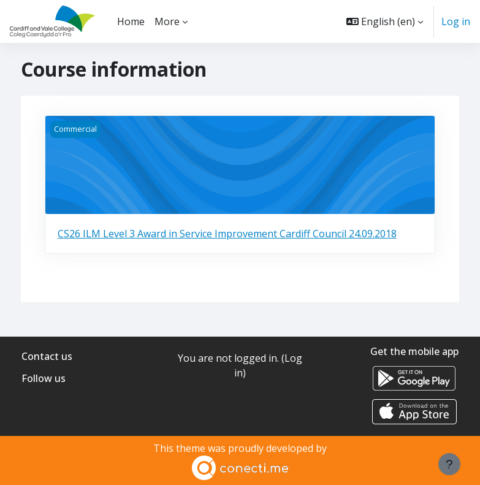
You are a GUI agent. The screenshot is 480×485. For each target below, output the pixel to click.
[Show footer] (449, 464)
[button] (384, 21)
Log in (455, 21)
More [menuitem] (167, 21)
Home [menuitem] (131, 21)
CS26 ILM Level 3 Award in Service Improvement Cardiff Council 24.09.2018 (227, 233)
